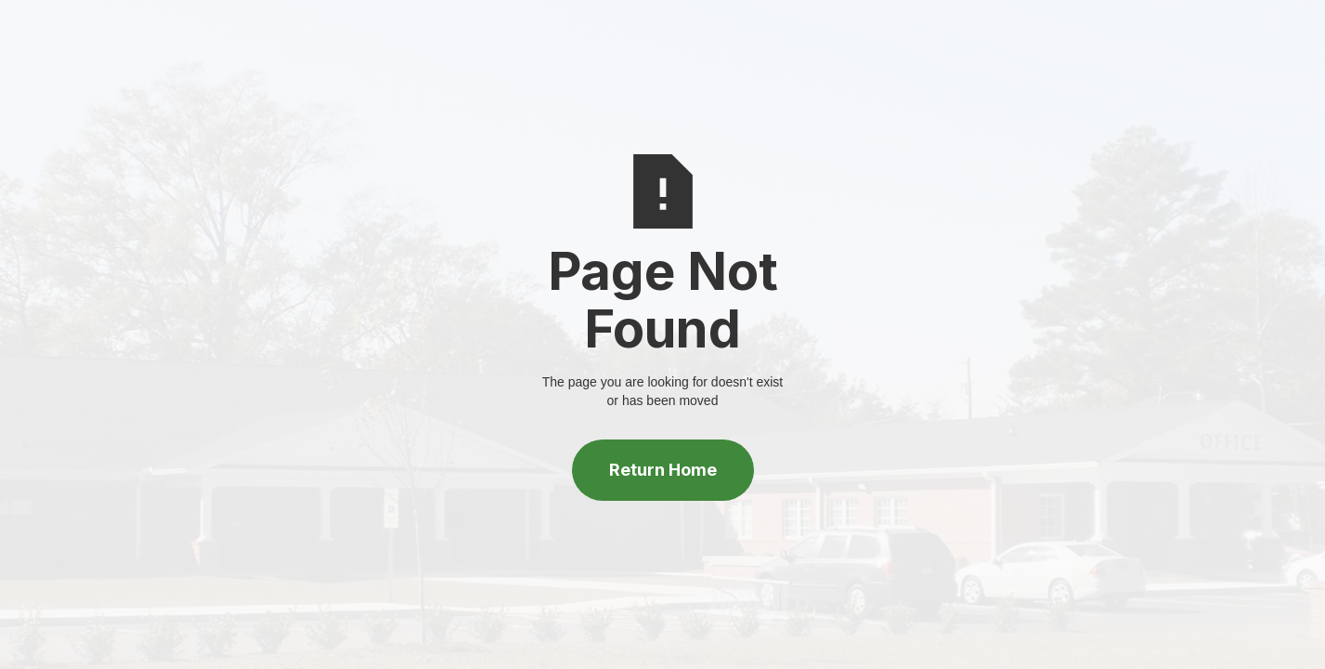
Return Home (663, 469)
